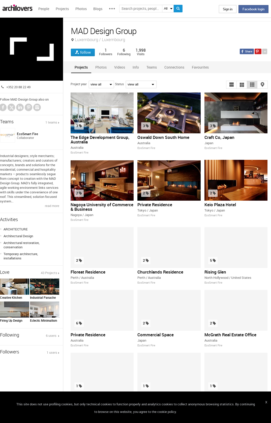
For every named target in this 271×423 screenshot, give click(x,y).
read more (52, 205)
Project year (79, 84)
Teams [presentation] (151, 67)
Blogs (97, 8)
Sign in (227, 9)
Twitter (12, 108)
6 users (51, 336)
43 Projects (49, 273)
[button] (231, 85)
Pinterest (28, 107)
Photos (81, 8)
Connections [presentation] (174, 67)
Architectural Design (18, 236)
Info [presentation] (136, 67)
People (43, 8)
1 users (52, 352)
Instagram (37, 107)
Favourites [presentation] (200, 67)
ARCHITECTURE (16, 229)
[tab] (81, 67)
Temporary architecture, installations (21, 256)
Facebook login (253, 9)
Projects (62, 8)
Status (119, 84)
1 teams (51, 122)
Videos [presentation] (119, 67)
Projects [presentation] (81, 67)
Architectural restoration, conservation (22, 244)
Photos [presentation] (101, 67)
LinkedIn (20, 107)
